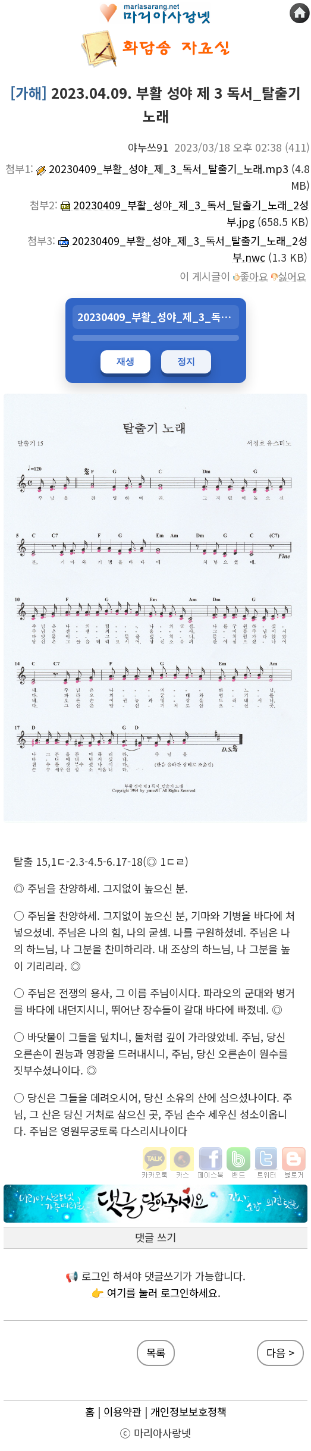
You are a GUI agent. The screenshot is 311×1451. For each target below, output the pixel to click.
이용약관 (122, 1411)
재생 (125, 361)
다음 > (280, 1352)
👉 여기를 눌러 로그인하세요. (156, 1292)
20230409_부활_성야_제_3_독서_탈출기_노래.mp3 (162, 168)
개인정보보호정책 (188, 1411)
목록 (155, 1352)
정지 (186, 361)
